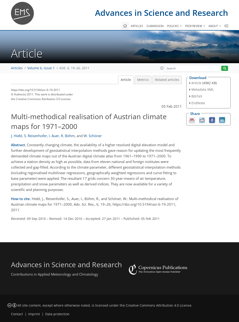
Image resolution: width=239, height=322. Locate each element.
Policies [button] (173, 26)
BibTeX (196, 96)
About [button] (213, 26)
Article (126, 80)
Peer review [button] (194, 26)
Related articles (167, 80)
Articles (137, 26)
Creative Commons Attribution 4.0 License (158, 305)
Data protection (57, 314)
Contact (17, 314)
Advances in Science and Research (161, 12)
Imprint (34, 314)
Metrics (143, 80)
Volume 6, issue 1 (41, 68)
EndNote (198, 103)
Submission (155, 26)
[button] (162, 68)
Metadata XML (202, 89)
